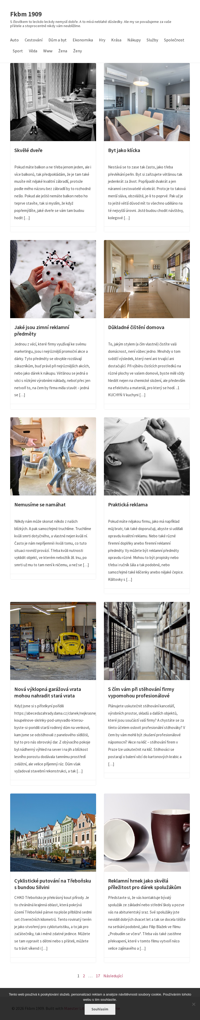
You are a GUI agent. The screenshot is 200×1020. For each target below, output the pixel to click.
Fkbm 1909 (26, 14)
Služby (152, 39)
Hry (102, 39)
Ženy (77, 50)
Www (47, 50)
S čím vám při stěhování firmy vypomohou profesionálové (147, 641)
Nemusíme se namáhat (53, 456)
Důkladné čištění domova (147, 279)
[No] (193, 1004)
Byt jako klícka (147, 102)
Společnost (174, 39)
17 (98, 975)
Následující (113, 975)
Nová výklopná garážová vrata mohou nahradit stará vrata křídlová (53, 641)
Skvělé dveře (53, 102)
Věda (33, 50)
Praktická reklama (147, 456)
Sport (18, 50)
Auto (14, 39)
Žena (62, 50)
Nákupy (134, 39)
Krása (116, 39)
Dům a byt (57, 39)
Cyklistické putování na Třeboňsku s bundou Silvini (53, 833)
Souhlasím (100, 1009)
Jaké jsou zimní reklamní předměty (53, 279)
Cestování (33, 39)
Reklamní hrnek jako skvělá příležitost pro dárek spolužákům (147, 833)
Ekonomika (83, 39)
